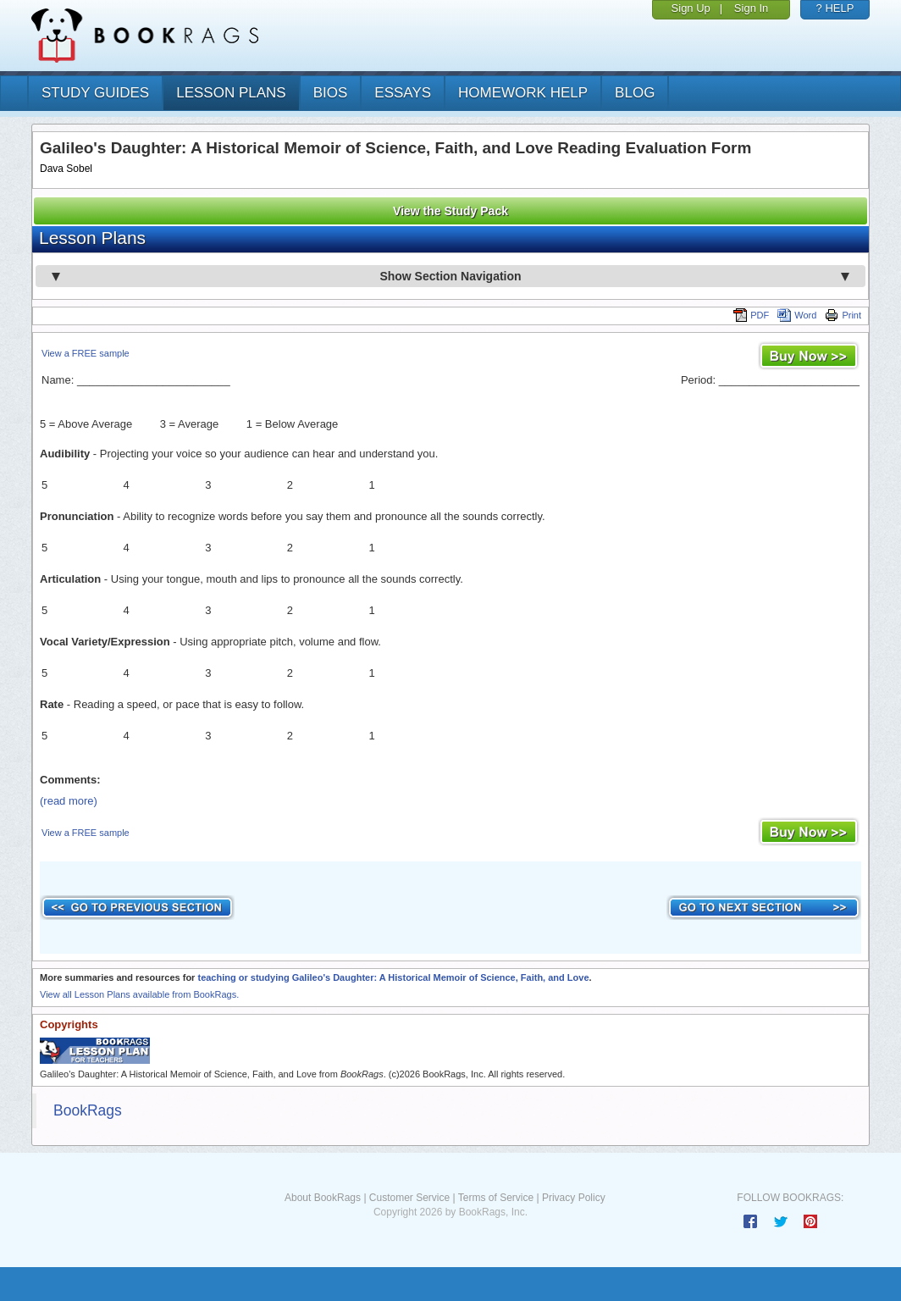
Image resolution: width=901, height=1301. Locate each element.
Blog (635, 93)
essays (402, 93)
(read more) (68, 800)
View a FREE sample (85, 353)
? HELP (835, 8)
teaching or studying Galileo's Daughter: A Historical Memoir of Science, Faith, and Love (393, 977)
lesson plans (230, 93)
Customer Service (409, 1198)
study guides (95, 93)
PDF (751, 315)
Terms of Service (495, 1198)
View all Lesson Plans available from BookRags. (139, 994)
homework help (523, 93)
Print (843, 315)
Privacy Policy (573, 1198)
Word (796, 315)
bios (330, 93)
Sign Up (691, 8)
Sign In (751, 8)
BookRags (87, 1110)
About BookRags (323, 1198)
